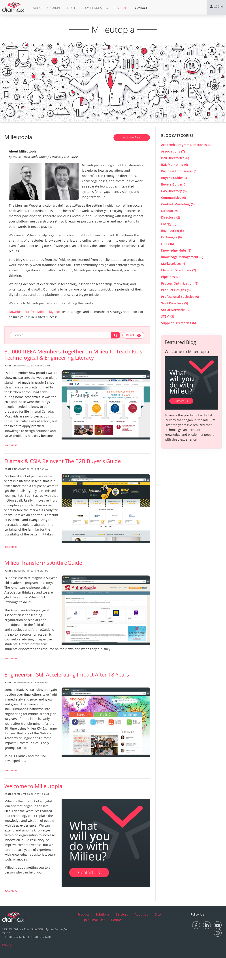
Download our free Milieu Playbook (34, 312)
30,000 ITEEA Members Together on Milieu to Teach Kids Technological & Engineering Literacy (73, 354)
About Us (112, 8)
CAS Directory (173, 191)
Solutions (54, 8)
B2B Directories (175, 158)
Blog (126, 8)
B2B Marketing (174, 164)
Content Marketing (177, 204)
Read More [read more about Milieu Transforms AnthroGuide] (10, 658)
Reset (133, 335)
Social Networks (175, 310)
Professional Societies (180, 296)
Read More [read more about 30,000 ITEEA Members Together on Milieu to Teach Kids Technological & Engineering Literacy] (10, 445)
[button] (37, 8)
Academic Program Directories (186, 145)
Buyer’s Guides (174, 178)
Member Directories (178, 270)
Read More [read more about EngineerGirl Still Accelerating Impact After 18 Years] (10, 770)
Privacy (6, 945)
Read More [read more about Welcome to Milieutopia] (10, 890)
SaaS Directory (174, 303)
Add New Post (131, 137)
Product (37, 8)
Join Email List (94, 920)
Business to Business (179, 171)
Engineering (172, 230)
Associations (173, 151)
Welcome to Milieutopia (33, 786)
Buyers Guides (174, 184)
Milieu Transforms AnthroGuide (43, 563)
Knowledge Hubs (176, 250)
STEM (167, 316)
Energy (168, 224)
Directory (170, 217)
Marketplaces (173, 263)
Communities (173, 197)
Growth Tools (92, 8)
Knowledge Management (182, 257)
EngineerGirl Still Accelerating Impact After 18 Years (66, 674)
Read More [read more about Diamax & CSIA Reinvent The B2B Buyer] (10, 546)
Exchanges (171, 237)
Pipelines (170, 277)
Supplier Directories (178, 323)
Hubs (167, 244)
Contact (141, 8)
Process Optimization (179, 283)
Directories (171, 211)
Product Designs (175, 290)
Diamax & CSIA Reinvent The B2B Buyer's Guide (62, 461)
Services (71, 8)
